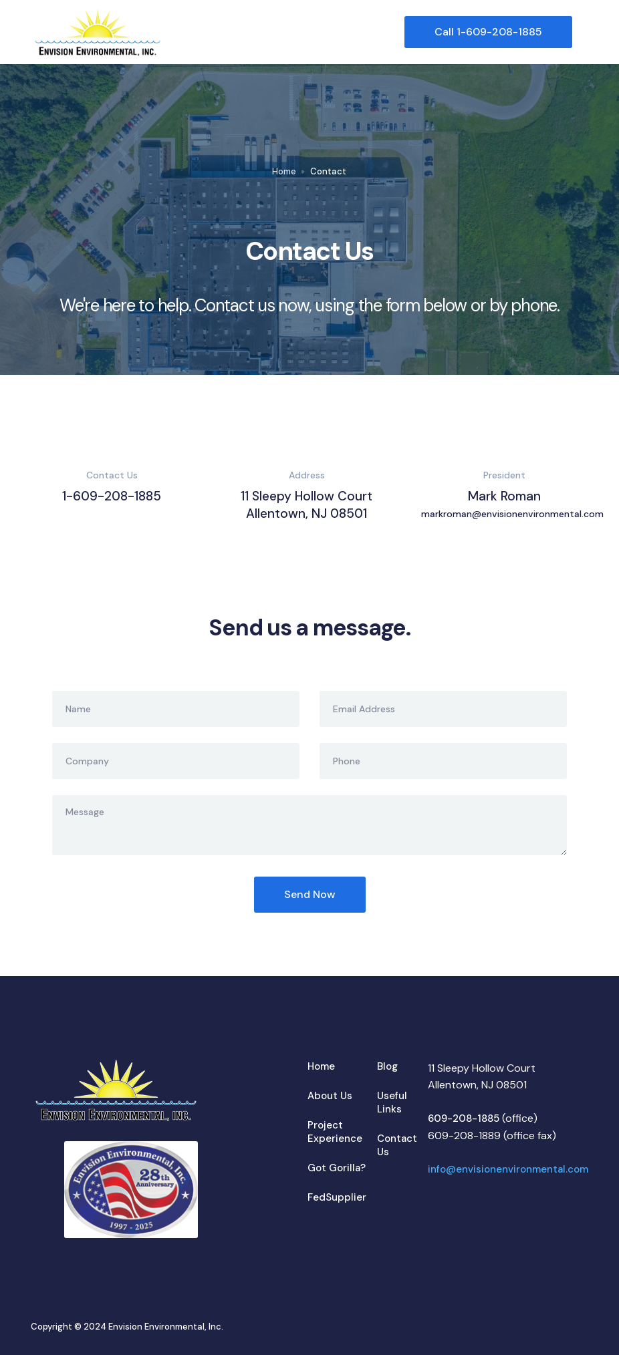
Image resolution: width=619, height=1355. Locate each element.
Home (284, 171)
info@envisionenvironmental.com (508, 1169)
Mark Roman (504, 505)
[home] (217, 32)
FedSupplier (336, 1197)
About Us (329, 1095)
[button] (580, 32)
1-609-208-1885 (111, 496)
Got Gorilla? (336, 1168)
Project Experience (334, 1131)
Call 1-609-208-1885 (488, 32)
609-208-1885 (463, 1118)
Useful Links (392, 1102)
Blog (387, 1066)
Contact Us (397, 1145)
